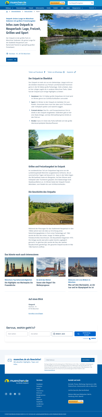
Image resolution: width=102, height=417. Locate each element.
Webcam (39, 399)
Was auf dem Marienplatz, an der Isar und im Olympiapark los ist (81, 286)
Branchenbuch (58, 3)
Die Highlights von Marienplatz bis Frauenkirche (19, 283)
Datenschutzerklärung (49, 370)
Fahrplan (39, 386)
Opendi (81, 396)
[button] (9, 8)
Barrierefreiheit (84, 390)
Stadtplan (39, 384)
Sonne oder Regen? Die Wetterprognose (45, 283)
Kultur (38, 388)
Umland (39, 406)
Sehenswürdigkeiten (16, 11)
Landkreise (39, 404)
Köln (76, 396)
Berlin (89, 394)
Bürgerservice (40, 395)
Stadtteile (39, 402)
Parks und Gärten (28, 11)
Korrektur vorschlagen (36, 313)
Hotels (38, 397)
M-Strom (39, 393)
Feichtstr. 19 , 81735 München (18, 54)
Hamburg (71, 396)
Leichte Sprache (73, 390)
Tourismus (39, 391)
